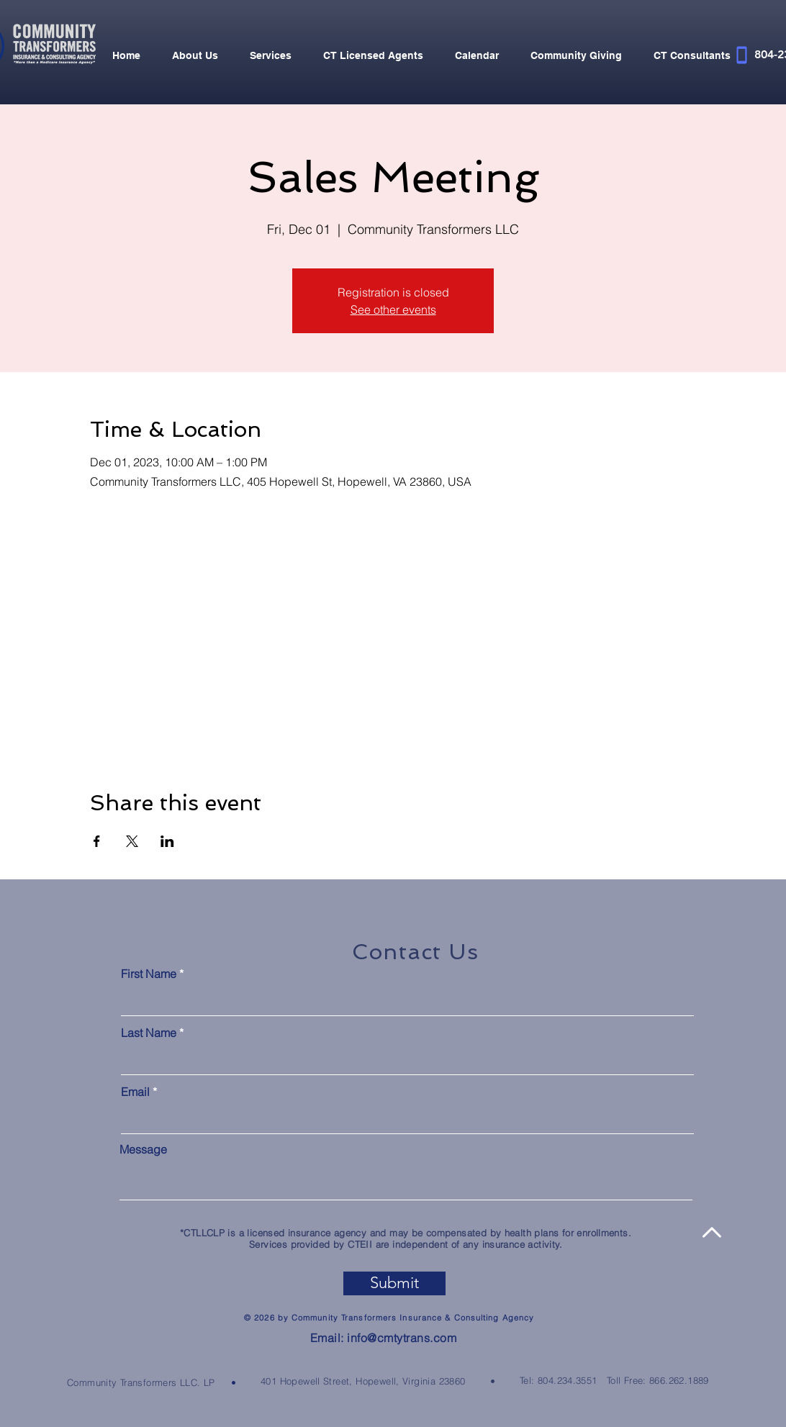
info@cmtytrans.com (401, 1338)
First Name (148, 973)
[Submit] (394, 1283)
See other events (393, 309)
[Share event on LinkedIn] (167, 841)
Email (135, 1091)
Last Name (148, 1032)
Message (143, 1149)
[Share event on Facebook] (97, 841)
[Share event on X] (132, 841)
